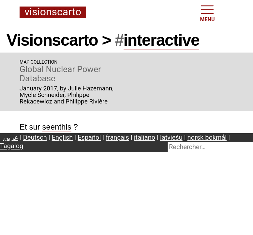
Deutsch (35, 137)
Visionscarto (52, 12)
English (62, 137)
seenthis (56, 126)
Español (89, 137)
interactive (162, 40)
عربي (10, 137)
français (117, 137)
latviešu (171, 137)
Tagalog (11, 146)
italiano (144, 137)
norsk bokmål (207, 137)
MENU (207, 13)
